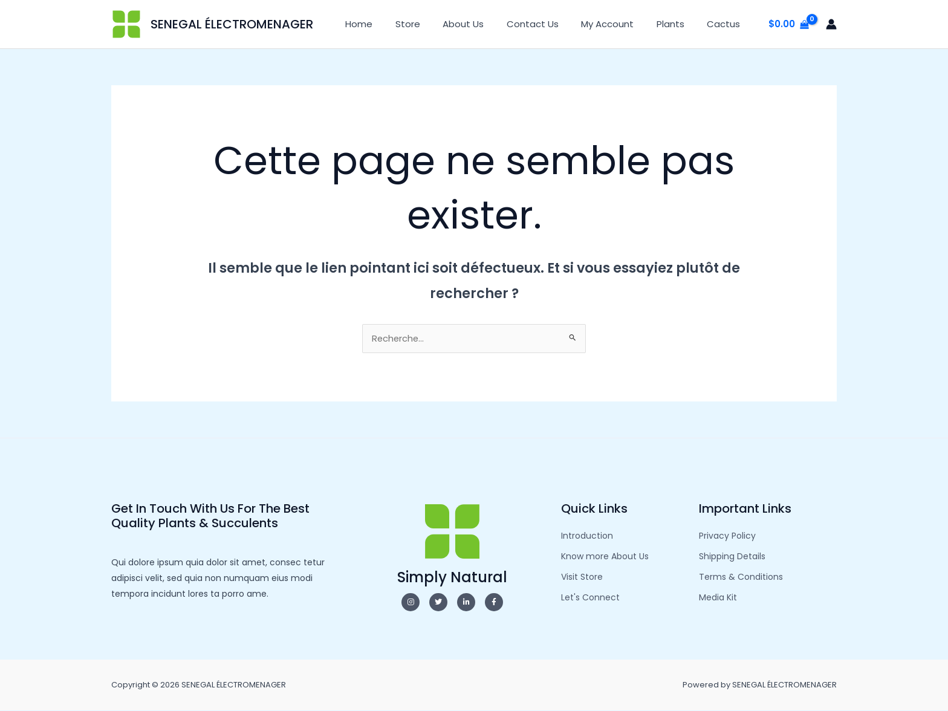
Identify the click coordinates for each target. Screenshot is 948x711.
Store (432, 24)
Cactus (725, 24)
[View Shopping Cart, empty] (789, 24)
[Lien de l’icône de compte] (831, 24)
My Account (618, 24)
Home (388, 24)
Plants (677, 24)
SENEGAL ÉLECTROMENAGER (232, 24)
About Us (483, 24)
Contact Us (548, 24)
